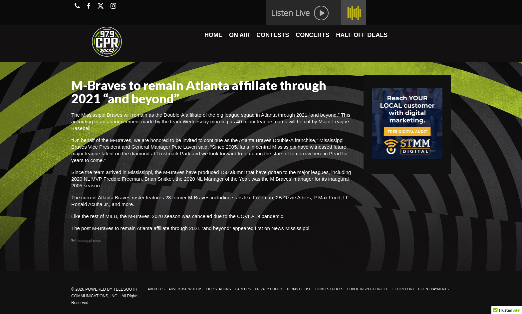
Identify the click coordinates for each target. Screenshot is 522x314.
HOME (213, 35)
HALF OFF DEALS (362, 35)
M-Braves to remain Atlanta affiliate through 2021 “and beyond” (161, 228)
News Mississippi (290, 228)
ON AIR (239, 35)
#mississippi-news (87, 241)
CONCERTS (312, 35)
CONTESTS (272, 35)
